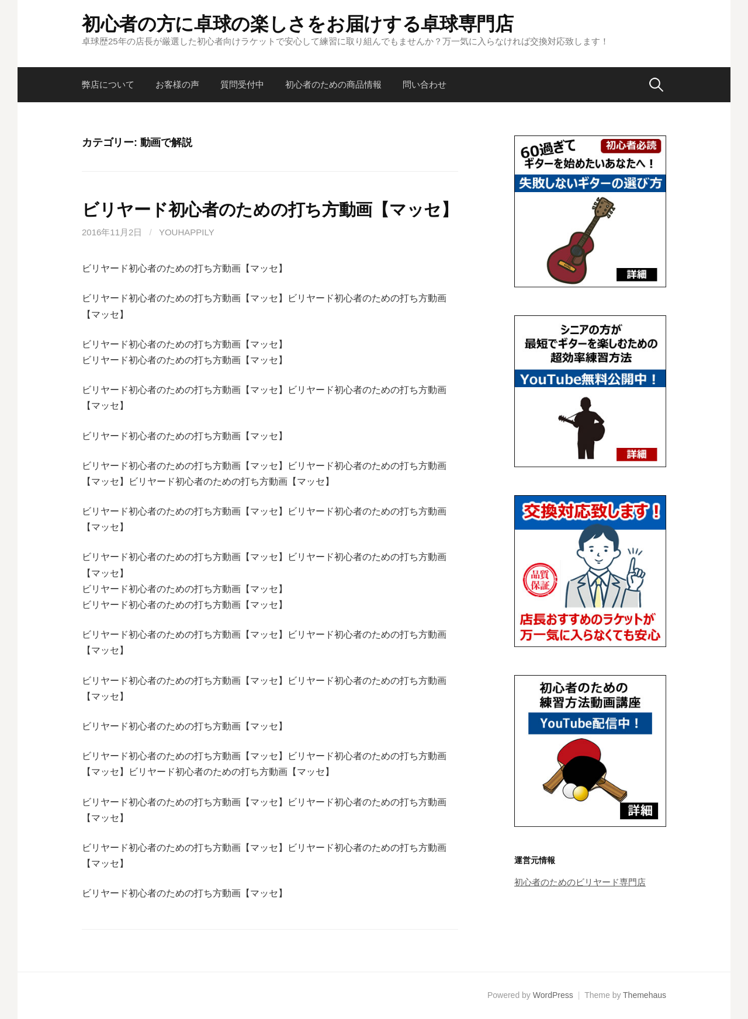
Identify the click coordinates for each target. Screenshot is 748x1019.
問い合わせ (424, 84)
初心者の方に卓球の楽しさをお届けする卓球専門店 (298, 23)
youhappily (186, 232)
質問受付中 (242, 84)
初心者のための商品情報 (333, 84)
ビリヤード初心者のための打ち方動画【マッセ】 (270, 209)
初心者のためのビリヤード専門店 (580, 882)
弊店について (108, 84)
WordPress (553, 995)
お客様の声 (177, 84)
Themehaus (644, 995)
